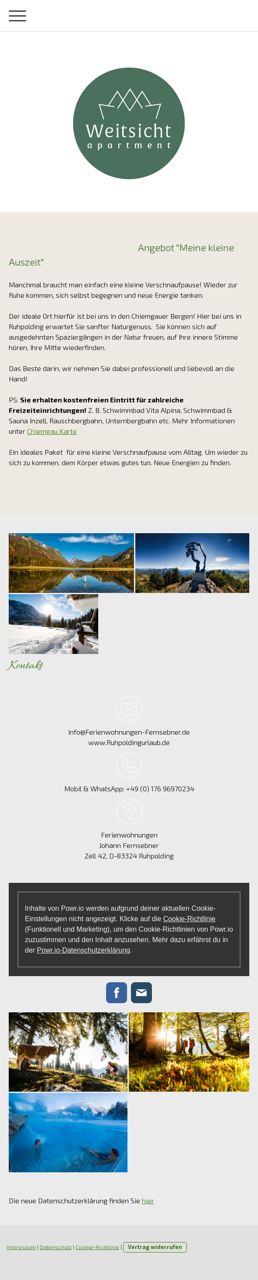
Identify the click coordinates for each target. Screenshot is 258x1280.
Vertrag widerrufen (155, 1246)
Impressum (21, 1246)
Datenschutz (56, 1246)
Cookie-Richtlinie (189, 919)
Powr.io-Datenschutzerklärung (83, 950)
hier (148, 1200)
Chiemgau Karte (52, 431)
